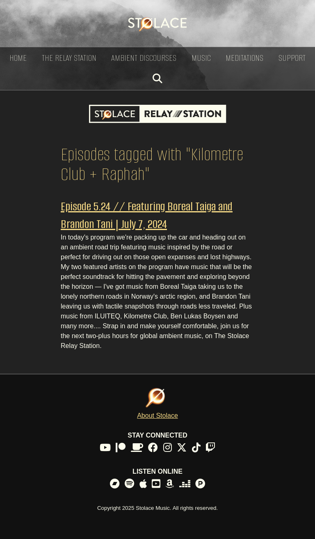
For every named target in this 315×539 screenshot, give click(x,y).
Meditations (244, 58)
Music (201, 58)
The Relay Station (69, 58)
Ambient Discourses (143, 58)
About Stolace (157, 415)
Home (18, 58)
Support (292, 58)
